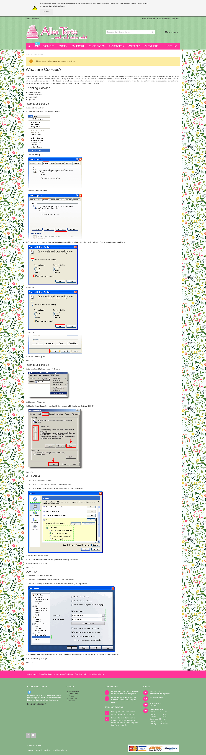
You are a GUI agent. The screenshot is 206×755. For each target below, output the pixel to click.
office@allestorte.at (156, 697)
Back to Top (30, 361)
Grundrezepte (74, 691)
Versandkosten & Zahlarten (63, 674)
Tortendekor (73, 694)
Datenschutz (46, 750)
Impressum (30, 750)
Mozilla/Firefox (33, 97)
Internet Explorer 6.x (35, 95)
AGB (38, 750)
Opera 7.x (31, 99)
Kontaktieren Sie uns (96, 674)
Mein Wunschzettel (164, 19)
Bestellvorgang (32, 674)
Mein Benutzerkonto (148, 19)
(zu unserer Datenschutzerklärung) (52, 6)
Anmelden (175, 19)
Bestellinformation (81, 674)
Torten (71, 696)
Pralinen (72, 701)
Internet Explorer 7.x (35, 92)
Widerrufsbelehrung (45, 674)
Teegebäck (73, 698)
